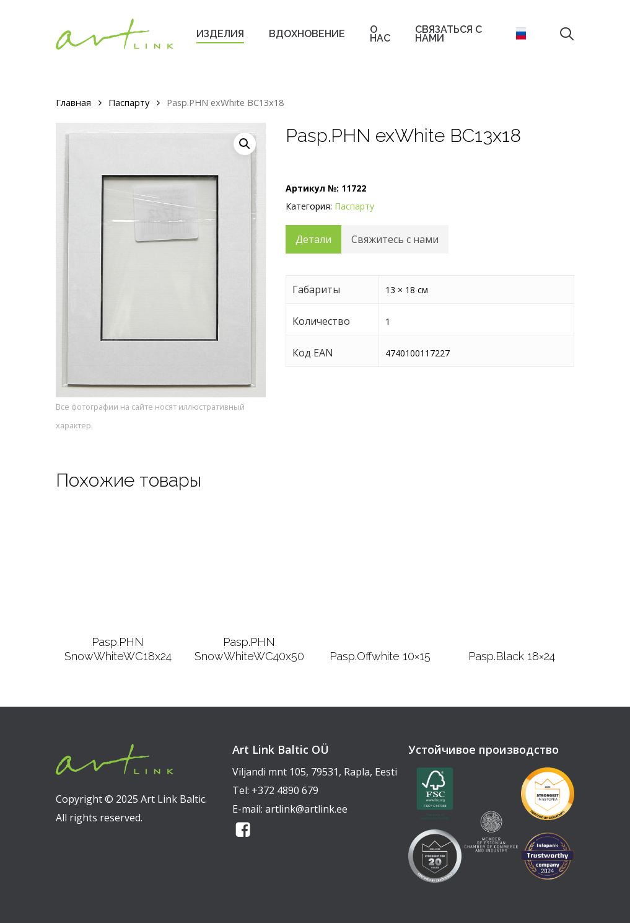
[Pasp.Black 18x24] (511, 574)
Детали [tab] (313, 239)
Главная (73, 102)
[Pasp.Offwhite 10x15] (380, 574)
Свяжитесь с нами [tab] (395, 239)
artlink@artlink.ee (306, 809)
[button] (245, 144)
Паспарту (128, 102)
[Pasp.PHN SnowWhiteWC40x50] (249, 567)
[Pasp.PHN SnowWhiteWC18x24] (118, 567)
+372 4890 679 (285, 790)
